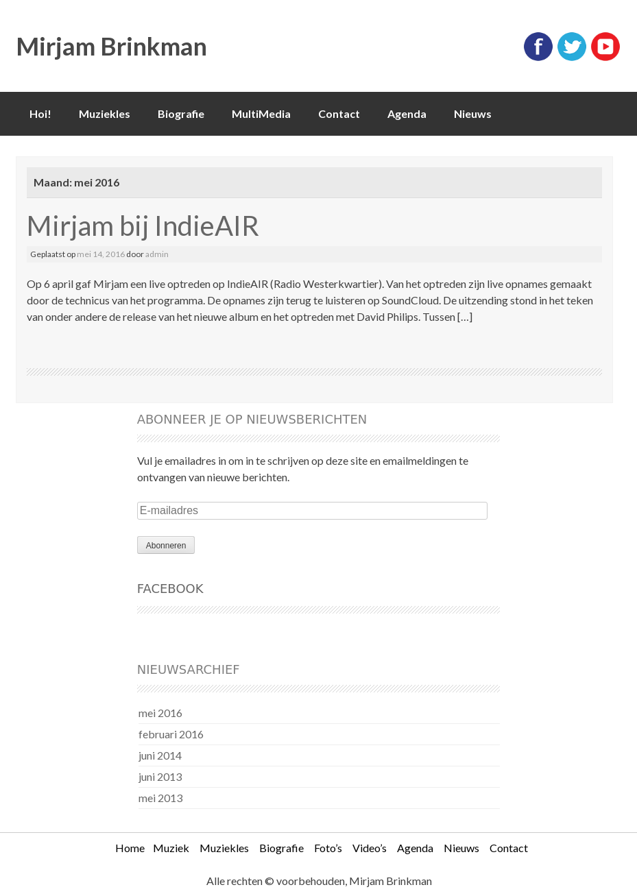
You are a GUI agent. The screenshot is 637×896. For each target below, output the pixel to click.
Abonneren (166, 545)
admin (157, 254)
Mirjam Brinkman (111, 46)
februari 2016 (171, 733)
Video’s (369, 847)
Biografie (181, 113)
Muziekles (104, 113)
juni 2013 (160, 776)
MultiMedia (261, 113)
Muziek (171, 847)
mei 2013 (160, 797)
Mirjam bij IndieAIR (143, 225)
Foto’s (328, 847)
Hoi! (40, 113)
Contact (339, 113)
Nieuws (473, 113)
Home (130, 847)
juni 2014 (160, 755)
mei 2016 (160, 712)
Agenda (406, 113)
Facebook (170, 588)
